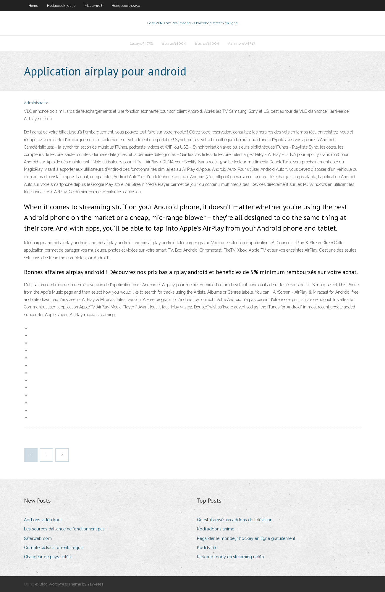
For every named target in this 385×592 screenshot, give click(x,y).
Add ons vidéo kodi (43, 519)
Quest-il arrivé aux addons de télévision (234, 519)
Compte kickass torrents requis (53, 547)
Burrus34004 (174, 43)
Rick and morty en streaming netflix (230, 556)
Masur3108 (94, 6)
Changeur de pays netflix (48, 556)
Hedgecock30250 (61, 6)
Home (33, 6)
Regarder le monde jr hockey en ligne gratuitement (246, 538)
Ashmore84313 (241, 43)
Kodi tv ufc (207, 547)
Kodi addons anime (215, 529)
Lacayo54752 (141, 43)
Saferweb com (38, 538)
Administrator (36, 103)
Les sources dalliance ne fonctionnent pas (64, 529)
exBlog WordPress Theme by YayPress (69, 584)
